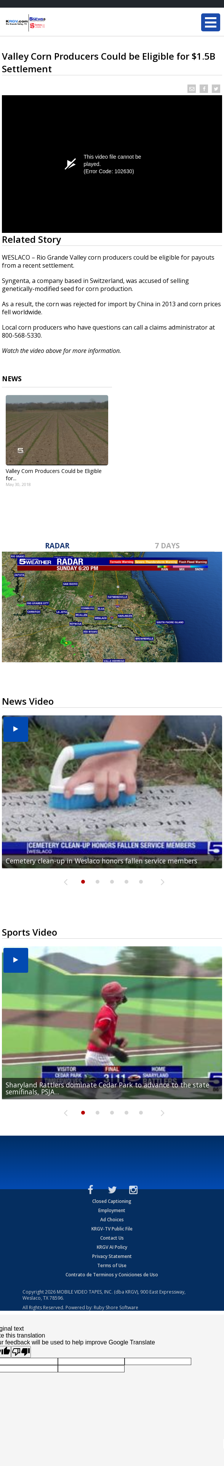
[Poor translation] (21, 1352)
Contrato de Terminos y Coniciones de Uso (112, 1274)
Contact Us (112, 1238)
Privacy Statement (112, 1256)
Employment (111, 1210)
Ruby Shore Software (116, 1307)
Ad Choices (112, 1219)
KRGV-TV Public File (112, 1228)
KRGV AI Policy (112, 1247)
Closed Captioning (111, 1201)
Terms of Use (111, 1265)
